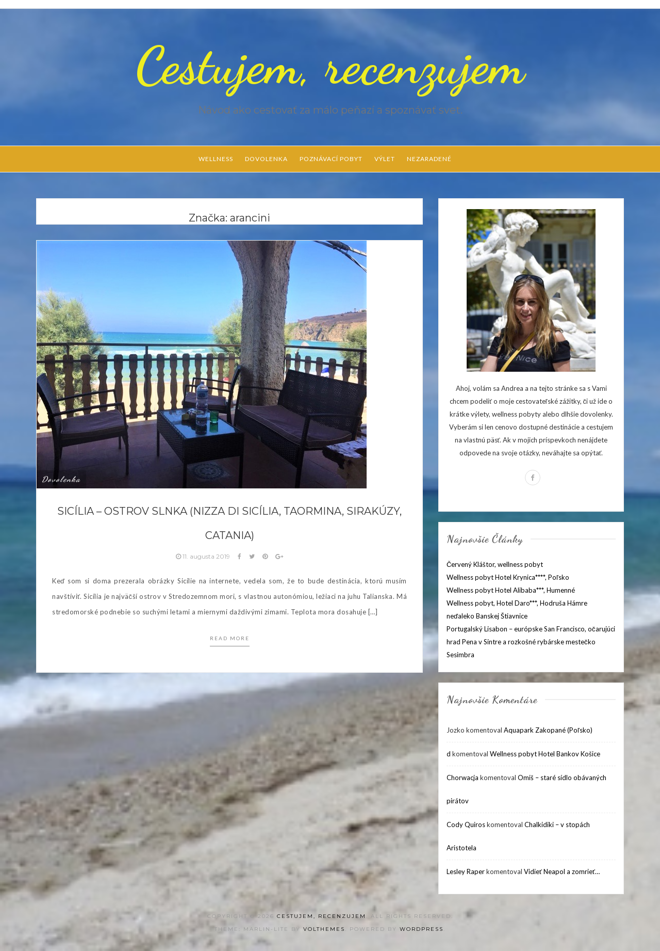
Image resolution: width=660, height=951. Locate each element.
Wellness (216, 159)
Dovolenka (266, 159)
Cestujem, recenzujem (330, 66)
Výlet (384, 159)
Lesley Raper (466, 871)
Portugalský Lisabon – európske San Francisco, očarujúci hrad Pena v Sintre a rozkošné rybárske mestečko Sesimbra (531, 642)
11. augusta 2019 (204, 556)
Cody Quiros (466, 824)
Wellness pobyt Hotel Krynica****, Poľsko (508, 577)
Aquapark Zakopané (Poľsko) (548, 730)
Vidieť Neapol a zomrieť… (562, 871)
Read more (230, 638)
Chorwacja (462, 777)
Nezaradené (429, 159)
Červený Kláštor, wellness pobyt (495, 564)
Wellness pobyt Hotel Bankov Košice (545, 754)
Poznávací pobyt (331, 159)
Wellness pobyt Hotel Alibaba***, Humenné (511, 590)
